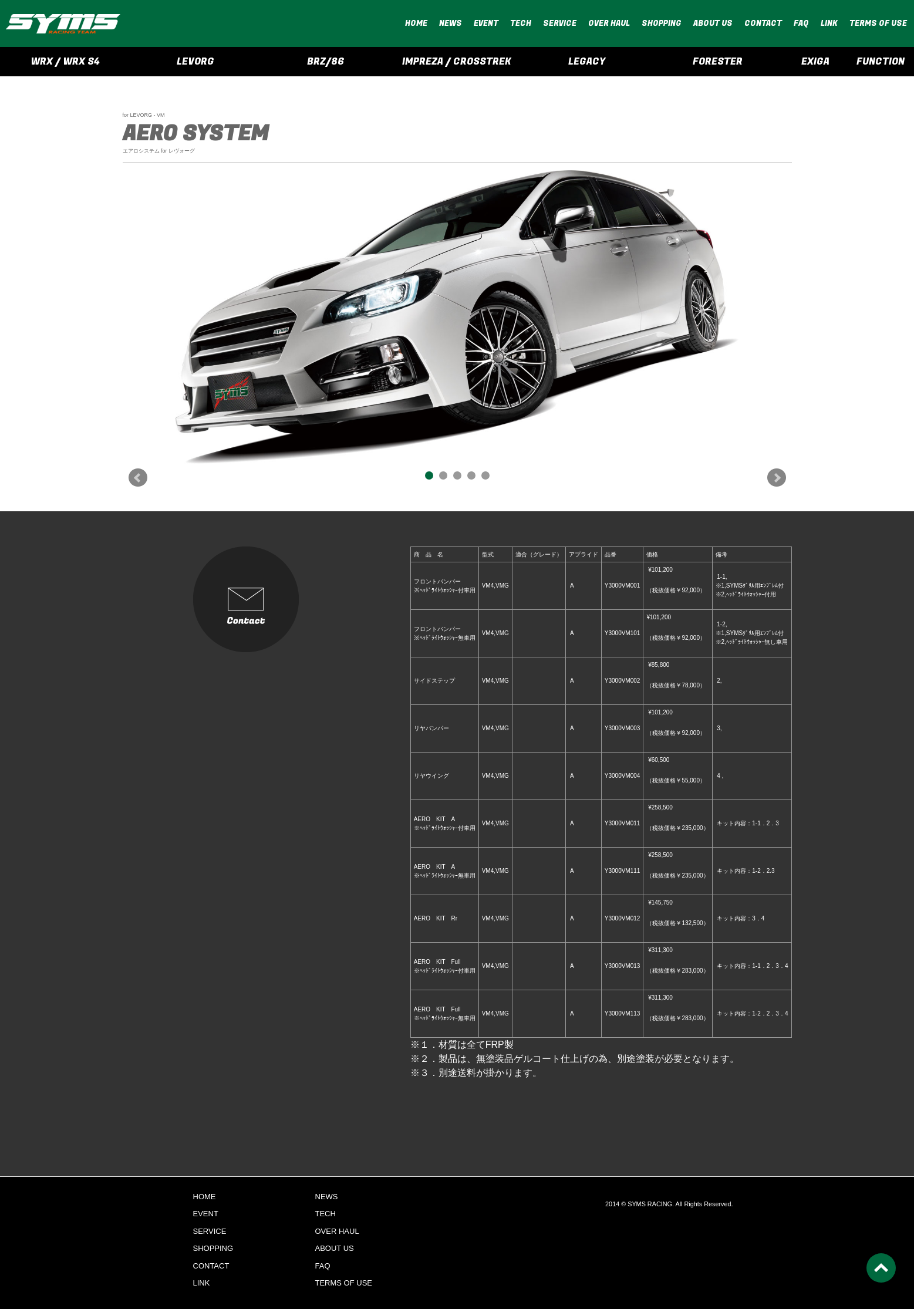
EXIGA (815, 62)
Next (776, 477)
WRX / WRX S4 (65, 62)
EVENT (486, 23)
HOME (416, 23)
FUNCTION (880, 62)
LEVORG (195, 62)
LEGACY (586, 62)
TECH (520, 23)
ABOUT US (713, 23)
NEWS (450, 23)
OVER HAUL (609, 23)
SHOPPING (662, 23)
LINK (829, 23)
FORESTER (718, 62)
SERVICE (559, 23)
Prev (138, 477)
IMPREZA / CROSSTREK (456, 62)
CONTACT (763, 23)
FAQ (801, 23)
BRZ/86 (326, 62)
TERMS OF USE (878, 23)
